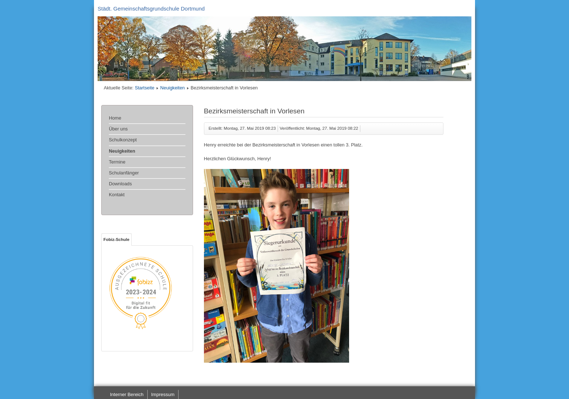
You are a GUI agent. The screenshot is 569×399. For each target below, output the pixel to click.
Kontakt (116, 194)
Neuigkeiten (172, 87)
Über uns (118, 129)
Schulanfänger (124, 173)
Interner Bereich (127, 394)
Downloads (120, 183)
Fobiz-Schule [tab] (116, 239)
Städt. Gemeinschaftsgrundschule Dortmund (151, 8)
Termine (117, 162)
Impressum (163, 394)
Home (115, 118)
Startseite (144, 87)
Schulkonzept (123, 139)
